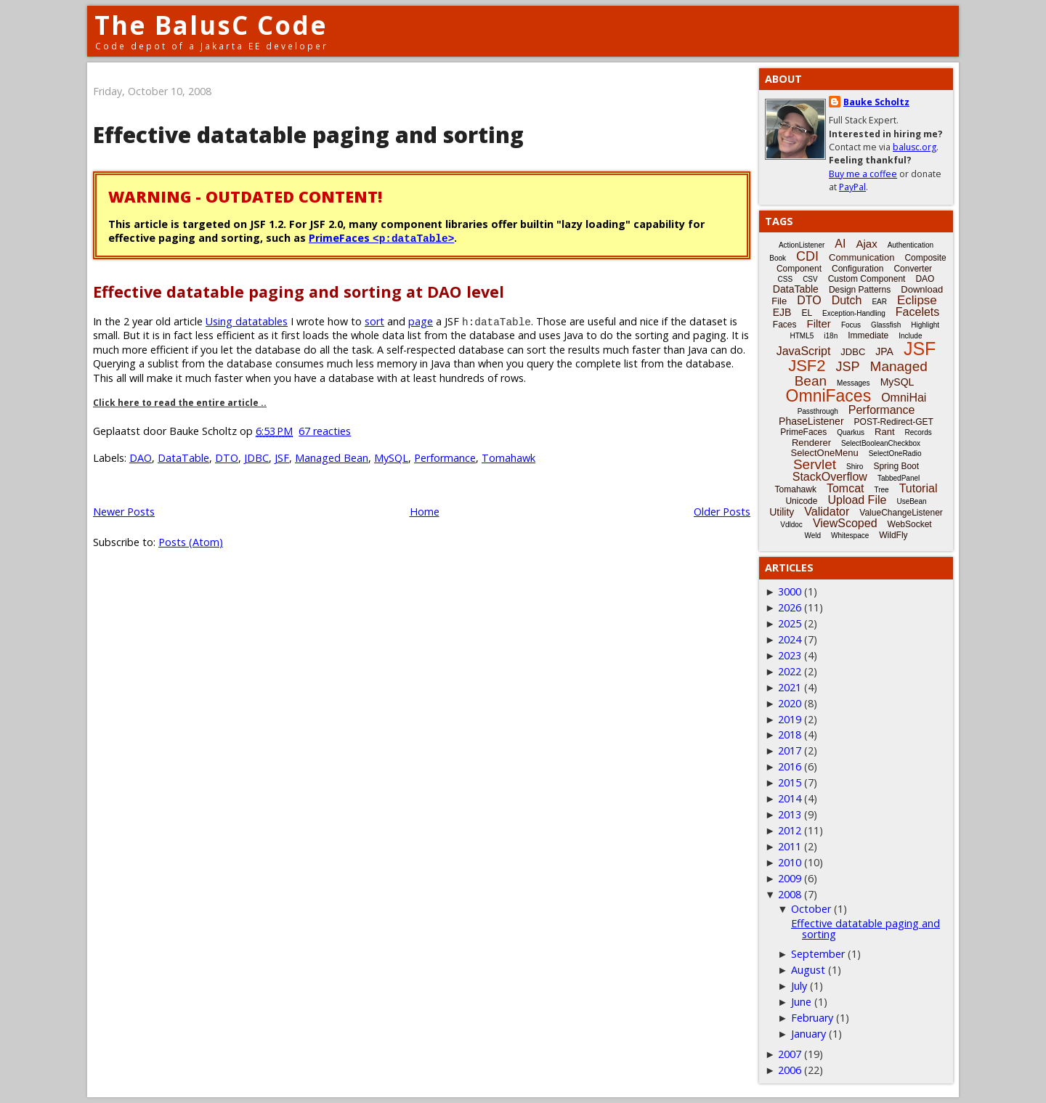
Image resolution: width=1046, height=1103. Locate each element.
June (801, 1002)
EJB (782, 312)
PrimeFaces (381, 238)
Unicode (801, 501)
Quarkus (850, 432)
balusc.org (914, 147)
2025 (789, 623)
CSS (785, 279)
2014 (789, 798)
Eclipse (917, 300)
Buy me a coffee (863, 174)
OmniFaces (829, 395)
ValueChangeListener (901, 513)
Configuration (857, 269)
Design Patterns (860, 290)
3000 (789, 591)
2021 (789, 687)
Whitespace (850, 536)
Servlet (814, 464)
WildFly (893, 535)
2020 (789, 703)
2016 (789, 766)
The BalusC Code (211, 25)
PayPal (852, 187)
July (799, 986)
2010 (789, 862)
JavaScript (804, 351)
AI (840, 243)
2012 (789, 830)
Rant (884, 431)
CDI (807, 256)
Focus (851, 325)
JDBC (256, 458)
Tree (881, 490)
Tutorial (918, 488)
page (420, 321)
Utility (781, 512)
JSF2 (806, 366)
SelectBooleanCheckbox (880, 443)
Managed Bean (331, 458)
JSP (848, 366)
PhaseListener (811, 421)
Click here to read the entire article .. (180, 402)
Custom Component (867, 279)
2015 (789, 782)
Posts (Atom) (190, 542)
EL (806, 313)
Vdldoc (791, 525)
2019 (789, 719)
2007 (789, 1054)
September (818, 954)
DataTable (183, 458)
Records (918, 432)
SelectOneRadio (895, 453)
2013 (789, 814)
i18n (831, 336)
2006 (789, 1070)
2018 (789, 734)
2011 (789, 846)
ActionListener (801, 245)
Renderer (811, 442)
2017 (789, 750)
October (811, 909)
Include (910, 336)
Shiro (854, 467)
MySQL (391, 458)
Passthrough (818, 411)
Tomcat (845, 488)
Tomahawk (508, 458)
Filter (819, 323)
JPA (884, 351)
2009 (789, 878)
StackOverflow (829, 477)
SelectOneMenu (824, 452)
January (808, 1034)
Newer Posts (124, 511)
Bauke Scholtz (876, 102)
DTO (226, 458)
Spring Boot (896, 466)
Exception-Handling (853, 313)
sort (374, 321)
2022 (789, 671)
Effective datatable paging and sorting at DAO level (298, 291)
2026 (789, 607)
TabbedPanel (898, 478)
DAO (140, 458)
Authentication (910, 245)
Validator (826, 511)
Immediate (868, 335)
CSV (810, 279)
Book (777, 258)
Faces (785, 324)
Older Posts (722, 511)
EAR (879, 302)
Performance (445, 458)
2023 (789, 655)
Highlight (925, 325)
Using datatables (247, 321)
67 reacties (325, 431)
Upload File (856, 500)
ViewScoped (845, 523)
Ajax (866, 243)
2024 (789, 639)
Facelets (917, 312)
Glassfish (886, 325)
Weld (812, 536)
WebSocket (910, 524)
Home (424, 511)
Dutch (847, 300)
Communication (861, 257)
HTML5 (802, 336)
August (808, 970)
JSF (282, 458)
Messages (853, 383)
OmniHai (903, 397)
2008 (789, 894)
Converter (912, 269)
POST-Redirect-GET (893, 422)
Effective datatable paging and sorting (308, 135)
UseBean (911, 501)
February (812, 1018)
